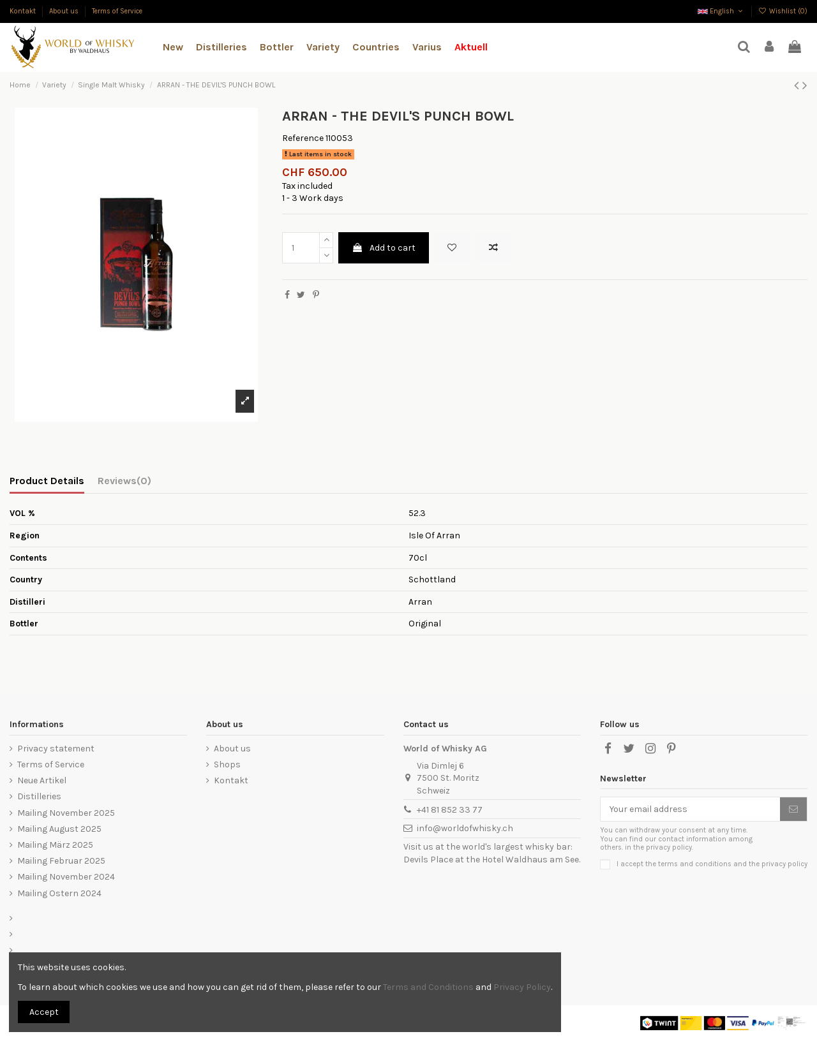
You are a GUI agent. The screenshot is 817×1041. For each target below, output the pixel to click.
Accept (44, 1012)
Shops (227, 764)
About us (64, 11)
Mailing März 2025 (55, 844)
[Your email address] (690, 809)
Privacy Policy (522, 987)
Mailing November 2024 (66, 876)
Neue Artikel (41, 780)
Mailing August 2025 (59, 828)
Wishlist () (782, 11)
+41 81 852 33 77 (450, 809)
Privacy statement (55, 748)
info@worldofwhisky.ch (465, 828)
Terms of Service (117, 11)
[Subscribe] (793, 809)
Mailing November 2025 (66, 813)
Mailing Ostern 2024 (59, 893)
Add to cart (384, 247)
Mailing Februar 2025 (61, 860)
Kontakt (24, 11)
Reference (303, 138)
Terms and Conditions (428, 987)
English (721, 11)
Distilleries (39, 796)
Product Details (47, 481)
